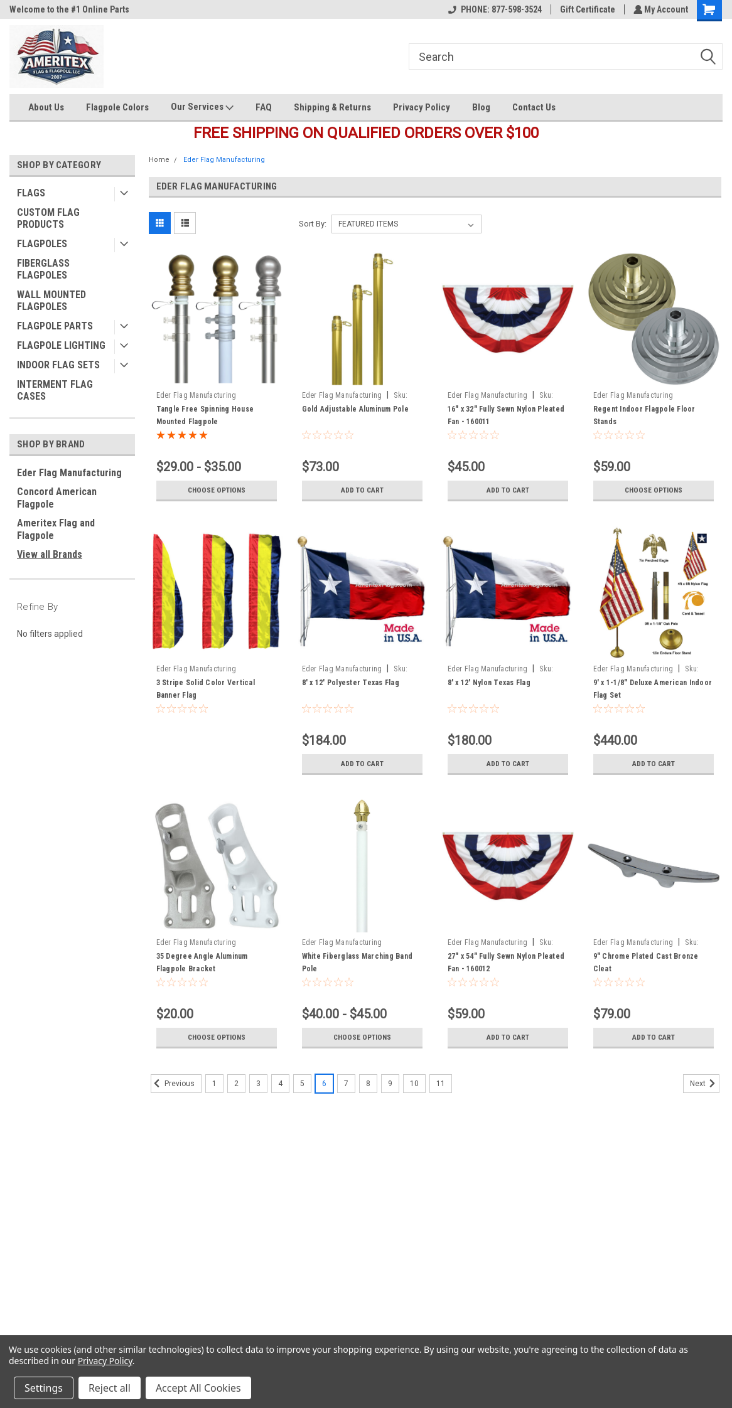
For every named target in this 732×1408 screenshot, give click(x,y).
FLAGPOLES (42, 244)
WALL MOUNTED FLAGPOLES (51, 300)
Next (704, 1083)
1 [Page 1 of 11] (214, 1083)
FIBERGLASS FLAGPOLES (43, 269)
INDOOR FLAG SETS (58, 365)
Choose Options (216, 490)
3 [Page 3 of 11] (258, 1083)
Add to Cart (362, 490)
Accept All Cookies (198, 1388)
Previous (173, 1083)
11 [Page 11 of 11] (440, 1083)
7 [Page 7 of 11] (346, 1083)
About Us (46, 107)
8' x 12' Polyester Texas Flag (350, 682)
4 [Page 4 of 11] (280, 1083)
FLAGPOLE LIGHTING (61, 345)
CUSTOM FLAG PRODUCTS (48, 218)
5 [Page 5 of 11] (302, 1083)
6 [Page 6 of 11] (324, 1083)
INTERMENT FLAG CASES (55, 390)
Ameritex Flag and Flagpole (56, 529)
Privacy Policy (421, 107)
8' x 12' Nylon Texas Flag (489, 682)
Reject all (110, 1388)
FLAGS (31, 193)
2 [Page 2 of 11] (236, 1083)
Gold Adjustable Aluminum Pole (355, 409)
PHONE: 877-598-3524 (493, 9)
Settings (43, 1388)
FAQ (264, 107)
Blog (481, 107)
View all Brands (49, 554)
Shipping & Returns (332, 107)
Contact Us (534, 107)
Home (159, 160)
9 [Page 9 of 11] (390, 1083)
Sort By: (312, 223)
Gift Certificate (585, 9)
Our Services (202, 107)
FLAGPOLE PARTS (55, 326)
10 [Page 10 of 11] (414, 1083)
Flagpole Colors (117, 107)
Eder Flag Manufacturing (69, 473)
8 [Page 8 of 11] (368, 1083)
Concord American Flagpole (57, 498)
